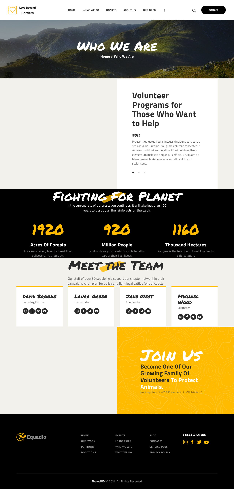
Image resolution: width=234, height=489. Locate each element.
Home (105, 56)
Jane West (139, 296)
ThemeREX (98, 481)
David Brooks (39, 296)
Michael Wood (188, 299)
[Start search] (194, 10)
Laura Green (90, 296)
